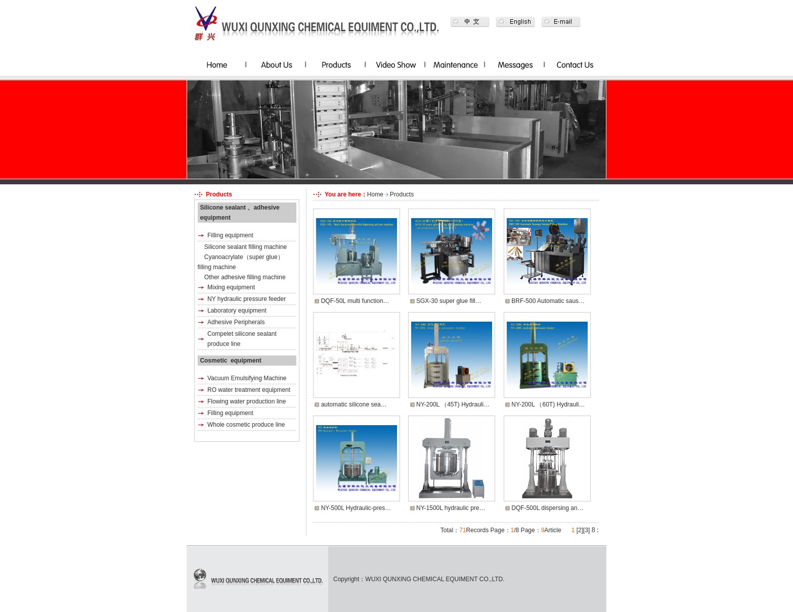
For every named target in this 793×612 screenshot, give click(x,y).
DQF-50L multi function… (355, 300)
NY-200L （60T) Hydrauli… (548, 404)
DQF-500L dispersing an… (547, 508)
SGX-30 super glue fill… (448, 300)
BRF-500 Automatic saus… (548, 300)
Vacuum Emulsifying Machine (247, 378)
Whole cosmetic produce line (246, 424)
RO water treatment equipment (248, 389)
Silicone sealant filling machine (245, 246)
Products (402, 194)
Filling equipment (230, 235)
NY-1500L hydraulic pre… (451, 508)
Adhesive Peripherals (236, 322)
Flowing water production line (246, 401)
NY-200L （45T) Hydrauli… (453, 404)
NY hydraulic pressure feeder (246, 298)
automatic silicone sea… (354, 404)
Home (375, 194)
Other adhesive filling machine (245, 277)
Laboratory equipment (237, 310)
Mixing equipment (231, 287)
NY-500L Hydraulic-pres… (356, 508)
